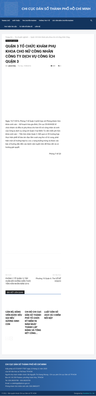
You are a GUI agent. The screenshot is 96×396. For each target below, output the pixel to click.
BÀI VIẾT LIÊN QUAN (15, 292)
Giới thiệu (16, 20)
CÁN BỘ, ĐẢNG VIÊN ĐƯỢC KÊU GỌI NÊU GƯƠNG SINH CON (14, 317)
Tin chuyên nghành (21, 37)
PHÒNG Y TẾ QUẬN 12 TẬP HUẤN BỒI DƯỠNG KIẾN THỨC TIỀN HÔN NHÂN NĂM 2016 (18, 281)
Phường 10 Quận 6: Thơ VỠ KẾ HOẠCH (48, 279)
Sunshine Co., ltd (88, 393)
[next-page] (11, 338)
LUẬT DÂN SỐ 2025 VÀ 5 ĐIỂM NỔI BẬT (52, 314)
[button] (91, 20)
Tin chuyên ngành (29, 20)
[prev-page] (7, 338)
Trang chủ (6, 20)
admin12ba (12, 66)
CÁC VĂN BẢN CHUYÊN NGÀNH (62, 20)
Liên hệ (37, 26)
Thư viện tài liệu (10, 26)
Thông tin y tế (44, 20)
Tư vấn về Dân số (25, 26)
